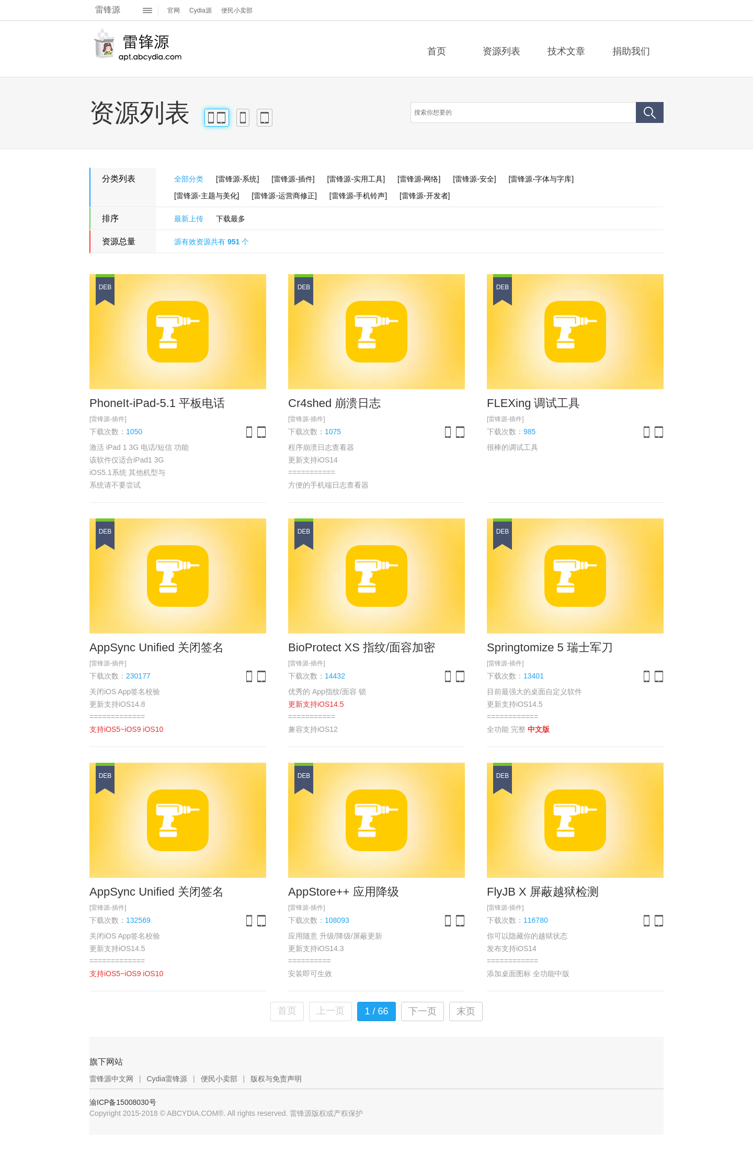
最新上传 (188, 218)
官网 (173, 10)
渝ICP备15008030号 (122, 1102)
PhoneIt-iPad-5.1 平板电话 (157, 403)
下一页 (422, 1011)
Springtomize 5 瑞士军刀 (550, 647)
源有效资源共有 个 (211, 242)
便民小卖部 (237, 10)
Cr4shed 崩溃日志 (334, 403)
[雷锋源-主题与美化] (206, 195)
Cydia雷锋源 (166, 1079)
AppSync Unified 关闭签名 (156, 647)
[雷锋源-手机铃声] (358, 195)
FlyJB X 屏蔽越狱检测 (543, 891)
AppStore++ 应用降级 (343, 891)
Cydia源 (200, 10)
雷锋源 (107, 9)
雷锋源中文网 (111, 1079)
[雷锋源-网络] (418, 179)
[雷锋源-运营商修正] (284, 195)
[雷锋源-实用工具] (356, 179)
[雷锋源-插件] (292, 179)
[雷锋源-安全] (474, 179)
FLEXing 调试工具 (533, 403)
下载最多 (230, 218)
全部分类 (188, 179)
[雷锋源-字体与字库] (541, 179)
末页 (466, 1011)
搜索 (650, 112)
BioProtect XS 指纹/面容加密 (361, 647)
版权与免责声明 (276, 1079)
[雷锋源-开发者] (425, 195)
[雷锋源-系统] (237, 179)
